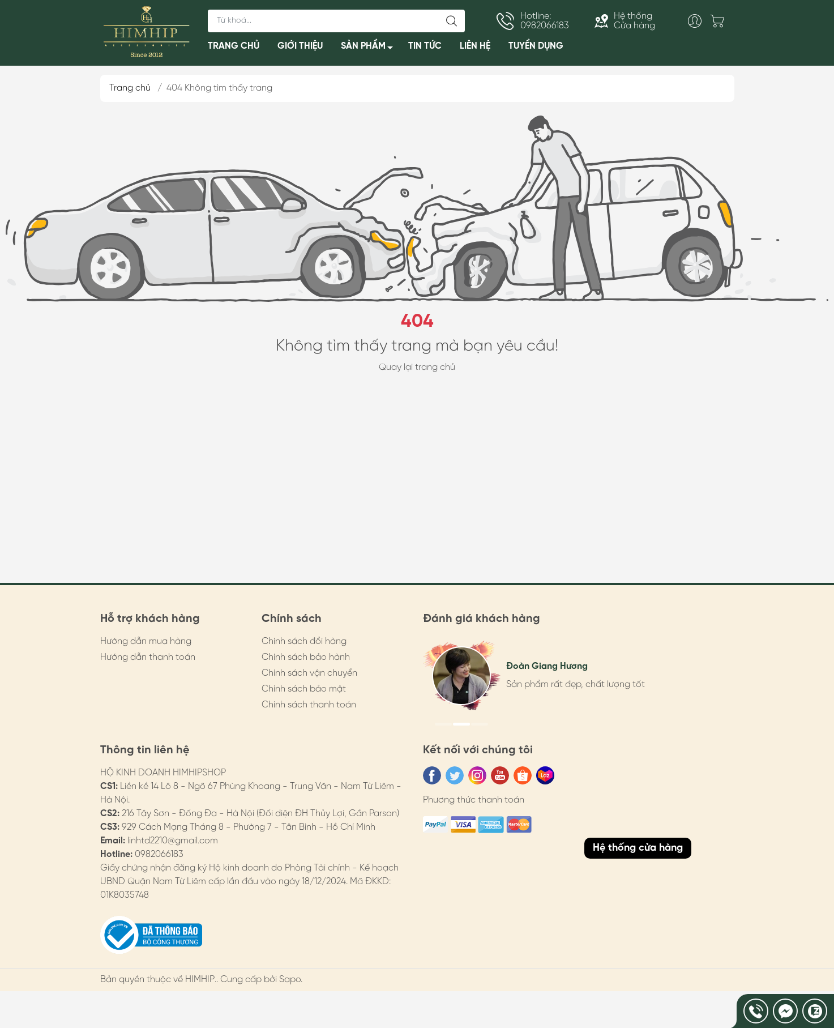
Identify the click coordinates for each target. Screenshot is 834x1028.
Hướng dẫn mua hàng (145, 641)
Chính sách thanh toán (309, 705)
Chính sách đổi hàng (304, 641)
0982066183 (159, 854)
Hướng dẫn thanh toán (147, 657)
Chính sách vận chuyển (309, 673)
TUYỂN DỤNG (535, 46)
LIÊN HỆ (475, 46)
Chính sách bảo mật (304, 689)
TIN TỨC (425, 46)
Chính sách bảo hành (306, 657)
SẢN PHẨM (370, 48)
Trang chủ (130, 88)
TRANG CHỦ (233, 46)
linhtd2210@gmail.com (172, 841)
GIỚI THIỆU (300, 46)
